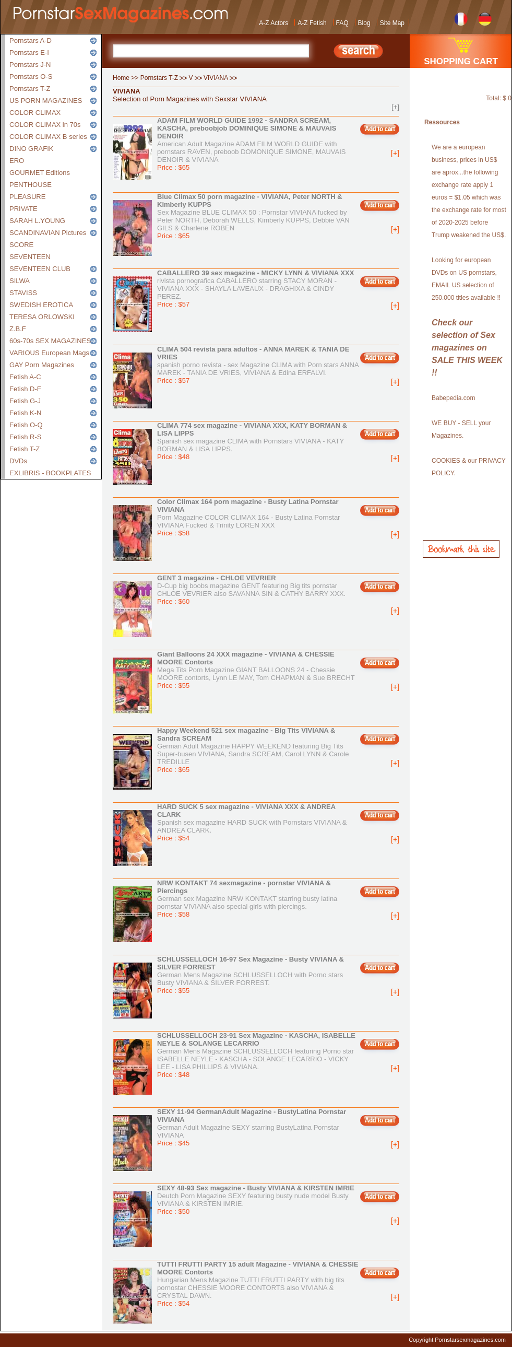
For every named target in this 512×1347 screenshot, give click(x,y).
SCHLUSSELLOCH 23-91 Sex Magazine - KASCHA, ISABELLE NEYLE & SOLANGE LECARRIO (256, 1039)
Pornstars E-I (29, 52)
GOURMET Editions (39, 173)
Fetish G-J (25, 401)
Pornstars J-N (30, 64)
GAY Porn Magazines (41, 365)
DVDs (18, 461)
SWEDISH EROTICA (41, 305)
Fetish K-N (25, 413)
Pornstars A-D (30, 40)
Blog (364, 23)
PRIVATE (23, 209)
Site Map (392, 23)
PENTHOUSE (30, 185)
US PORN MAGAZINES (45, 100)
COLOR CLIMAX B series (48, 136)
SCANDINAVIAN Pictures (47, 233)
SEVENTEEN (30, 257)
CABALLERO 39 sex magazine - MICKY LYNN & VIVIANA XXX (255, 273)
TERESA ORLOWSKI (42, 317)
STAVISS (23, 293)
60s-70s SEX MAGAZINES (50, 341)
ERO (16, 161)
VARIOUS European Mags (49, 353)
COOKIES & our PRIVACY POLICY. (469, 467)
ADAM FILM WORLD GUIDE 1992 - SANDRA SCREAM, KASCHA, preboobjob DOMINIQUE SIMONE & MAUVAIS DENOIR (247, 128)
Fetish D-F (25, 389)
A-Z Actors (273, 23)
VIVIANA (216, 77)
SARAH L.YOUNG (37, 221)
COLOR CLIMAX (35, 112)
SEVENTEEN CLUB (39, 269)
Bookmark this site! (461, 549)
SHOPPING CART (461, 61)
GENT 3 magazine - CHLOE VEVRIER (216, 578)
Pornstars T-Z (30, 88)
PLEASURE (27, 197)
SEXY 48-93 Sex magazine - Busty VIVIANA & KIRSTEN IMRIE (255, 1188)
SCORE (21, 245)
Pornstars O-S (30, 76)
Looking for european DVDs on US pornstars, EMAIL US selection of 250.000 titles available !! (466, 278)
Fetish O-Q (26, 425)
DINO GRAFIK (31, 149)
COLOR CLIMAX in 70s (45, 124)
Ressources (442, 122)
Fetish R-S (25, 437)
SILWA (19, 281)
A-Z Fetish (311, 23)
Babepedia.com (453, 398)
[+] (395, 107)
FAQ (342, 23)
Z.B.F (17, 329)
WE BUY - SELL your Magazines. (461, 429)
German (485, 18)
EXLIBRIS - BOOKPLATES (50, 473)
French (461, 18)
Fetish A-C (25, 377)
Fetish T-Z (24, 449)
